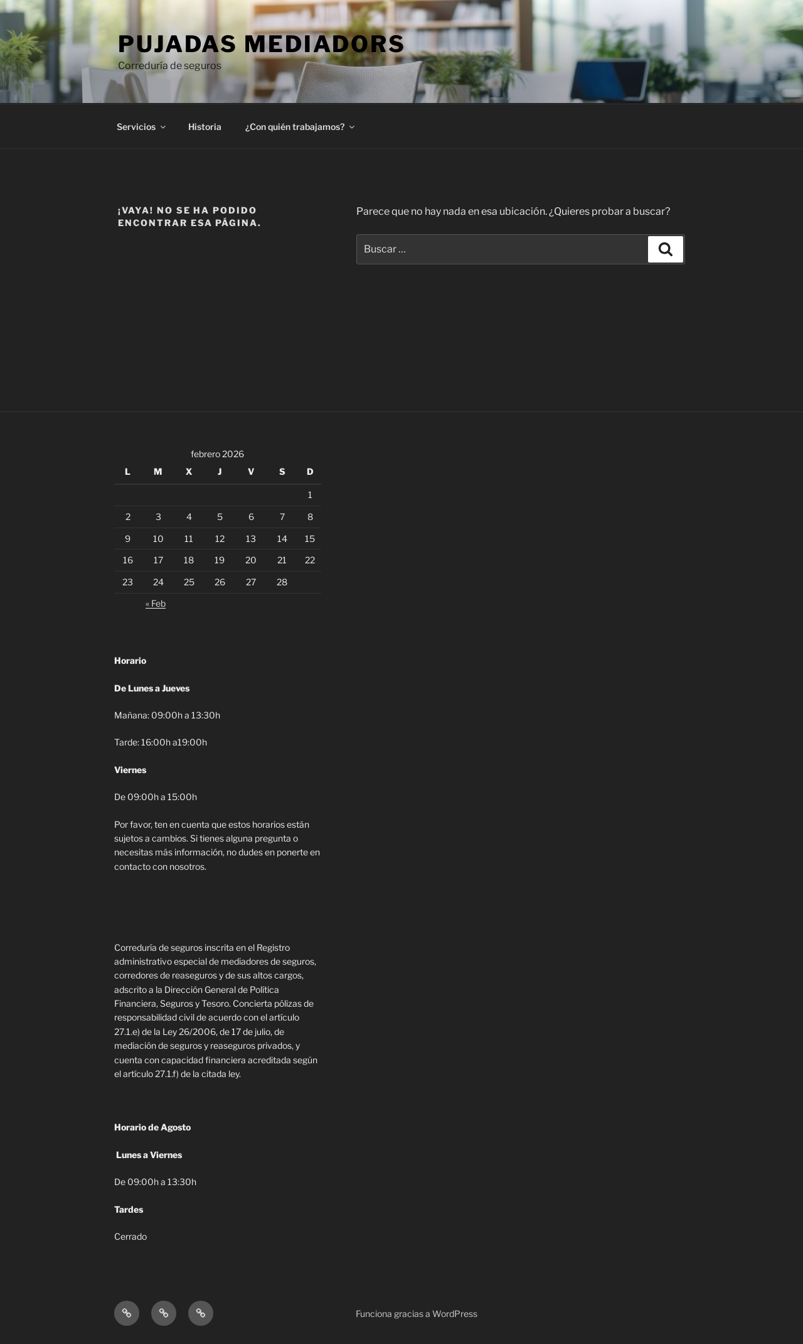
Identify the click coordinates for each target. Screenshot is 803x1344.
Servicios (142, 126)
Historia (204, 126)
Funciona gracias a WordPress (416, 1313)
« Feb (156, 603)
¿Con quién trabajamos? (300, 126)
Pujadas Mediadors (262, 44)
